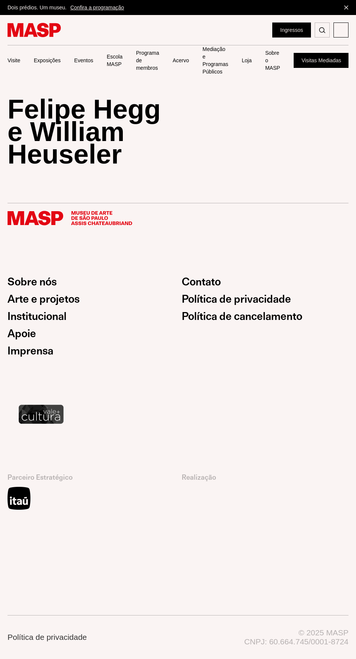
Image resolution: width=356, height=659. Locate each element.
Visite (14, 60)
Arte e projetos (44, 299)
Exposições (47, 60)
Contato (201, 282)
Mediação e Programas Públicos (215, 61)
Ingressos (291, 30)
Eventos (84, 60)
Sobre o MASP (272, 60)
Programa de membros (147, 60)
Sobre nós (32, 282)
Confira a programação (97, 8)
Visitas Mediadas (321, 60)
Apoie (22, 334)
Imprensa (30, 351)
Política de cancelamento (242, 316)
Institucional (37, 316)
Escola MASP (114, 60)
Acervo (181, 60)
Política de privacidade (236, 299)
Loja (247, 60)
